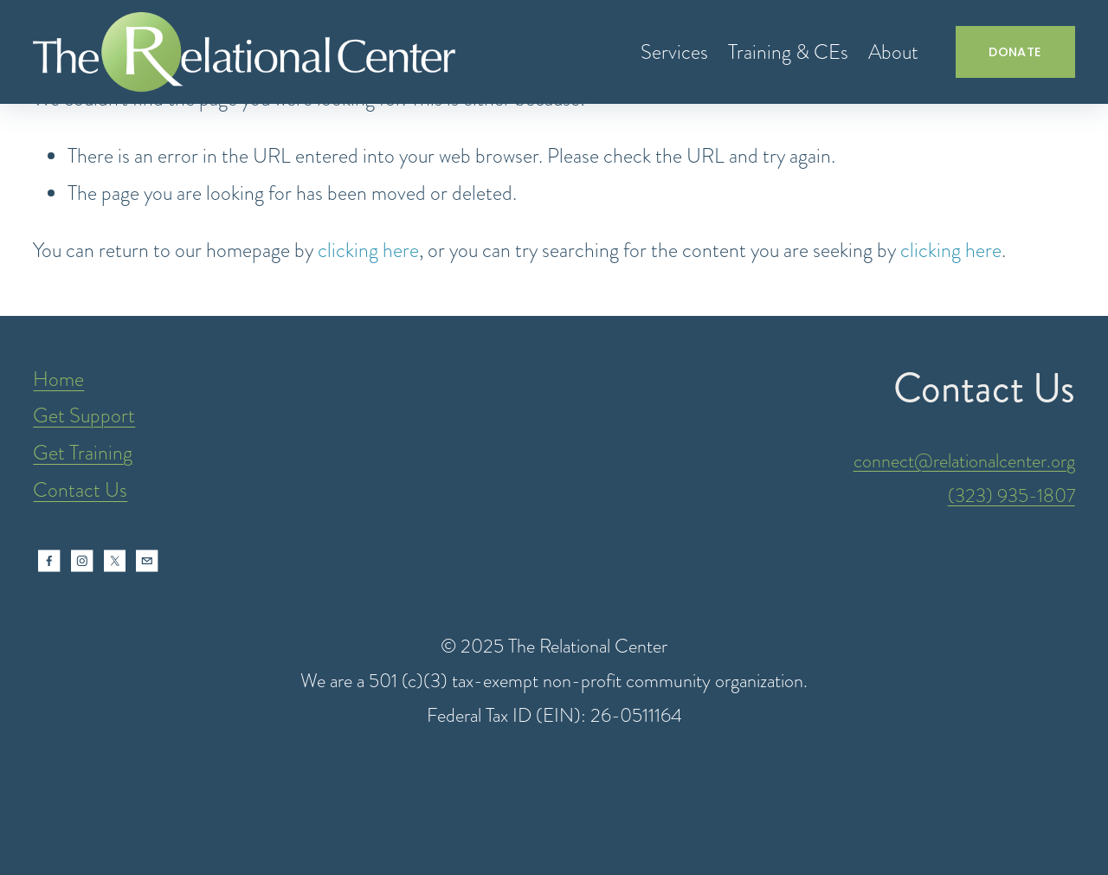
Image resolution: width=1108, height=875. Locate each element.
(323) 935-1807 (1011, 495)
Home (58, 379)
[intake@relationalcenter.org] (147, 561)
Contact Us (80, 490)
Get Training (82, 452)
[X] (115, 561)
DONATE (1015, 52)
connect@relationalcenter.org (964, 460)
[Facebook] (49, 561)
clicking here (368, 250)
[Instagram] (82, 561)
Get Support (84, 415)
